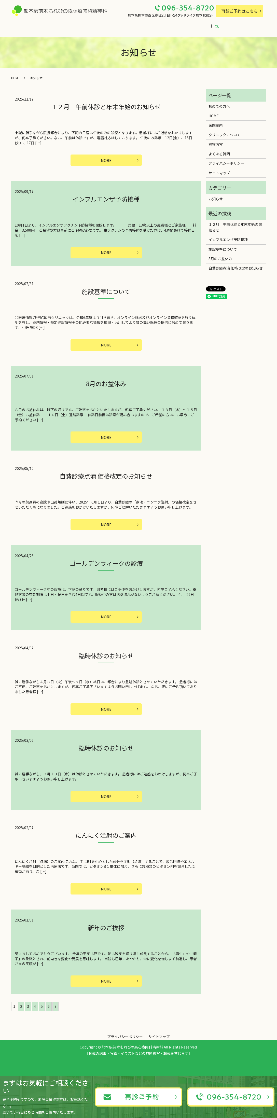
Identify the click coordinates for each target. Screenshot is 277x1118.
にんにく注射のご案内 (106, 841)
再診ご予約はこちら (239, 11)
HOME (55, 27)
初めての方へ (149, 27)
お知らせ (216, 195)
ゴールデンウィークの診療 (106, 566)
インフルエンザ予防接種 (106, 197)
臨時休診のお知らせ (106, 659)
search (230, 27)
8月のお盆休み (106, 384)
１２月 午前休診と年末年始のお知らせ (106, 103)
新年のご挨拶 (106, 935)
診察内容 (177, 27)
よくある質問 (206, 27)
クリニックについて (111, 27)
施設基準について (106, 290)
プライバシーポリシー (226, 160)
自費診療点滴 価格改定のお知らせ (106, 477)
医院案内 (78, 27)
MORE (106, 158)
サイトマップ (219, 169)
